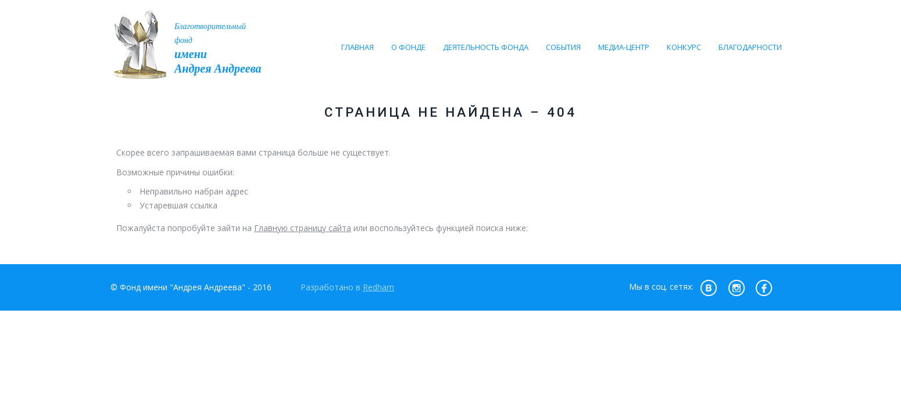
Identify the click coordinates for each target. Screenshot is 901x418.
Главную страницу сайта (302, 227)
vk (708, 287)
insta (736, 287)
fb (764, 287)
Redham (378, 287)
